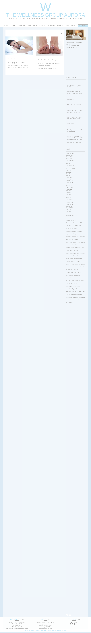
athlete (75, 245)
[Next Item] (83, 35)
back (71, 250)
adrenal (80, 231)
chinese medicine (79, 280)
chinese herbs (70, 280)
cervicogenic (69, 275)
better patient (69, 258)
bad (78, 253)
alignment (69, 234)
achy (70, 225)
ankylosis (82, 236)
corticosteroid (69, 302)
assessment (69, 245)
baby (67, 250)
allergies (75, 234)
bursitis (82, 267)
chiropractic (69, 286)
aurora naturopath (75, 247)
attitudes (80, 245)
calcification (69, 269)
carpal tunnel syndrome (72, 272)
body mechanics (76, 264)
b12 (83, 247)
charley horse (70, 278)
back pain (76, 250)
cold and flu (78, 291)
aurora (68, 247)
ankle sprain (75, 236)
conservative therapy (78, 300)
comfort (68, 294)
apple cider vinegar (71, 242)
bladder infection (70, 261)
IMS (72, 220)
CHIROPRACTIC (15, 19)
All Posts (7, 33)
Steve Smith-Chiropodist (72, 223)
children (77, 278)
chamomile (77, 275)
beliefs (76, 256)
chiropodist (69, 283)
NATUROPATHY (39, 33)
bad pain (82, 253)
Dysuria (68, 220)
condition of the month (79, 297)
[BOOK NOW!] (83, 25)
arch (79, 242)
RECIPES (28, 33)
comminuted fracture (76, 294)
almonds (80, 234)
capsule (76, 269)
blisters (78, 261)
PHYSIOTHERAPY (38, 19)
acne (80, 225)
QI (75, 220)
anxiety (76, 239)
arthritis (83, 242)
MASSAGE (26, 19)
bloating (68, 264)
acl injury (75, 225)
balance (68, 256)
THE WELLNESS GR (29, 15)
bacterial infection (71, 253)
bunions (77, 267)
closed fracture (70, 291)
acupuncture (73, 228)
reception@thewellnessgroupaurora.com (18, 628)
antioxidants (69, 239)
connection (69, 300)
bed (73, 256)
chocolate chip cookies (72, 289)
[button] (61, 33)
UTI (67, 225)
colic (84, 291)
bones (83, 264)
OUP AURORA (69, 15)
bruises (72, 267)
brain (67, 267)
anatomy (68, 236)
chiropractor (76, 286)
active (67, 228)
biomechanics (78, 258)
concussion (69, 297)
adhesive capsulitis (71, 231)
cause (81, 272)
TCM (81, 223)
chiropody (75, 283)
